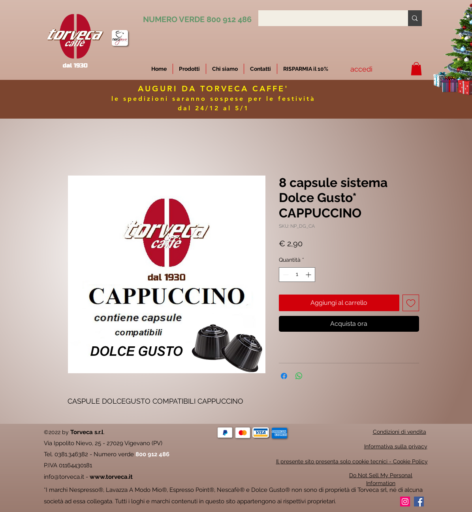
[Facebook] (419, 501)
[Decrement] (285, 275)
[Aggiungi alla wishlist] (410, 303)
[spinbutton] (297, 275)
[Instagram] (405, 501)
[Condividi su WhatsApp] (299, 376)
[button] (305, 69)
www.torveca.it (111, 476)
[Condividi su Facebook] (284, 376)
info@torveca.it (64, 476)
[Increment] (309, 275)
